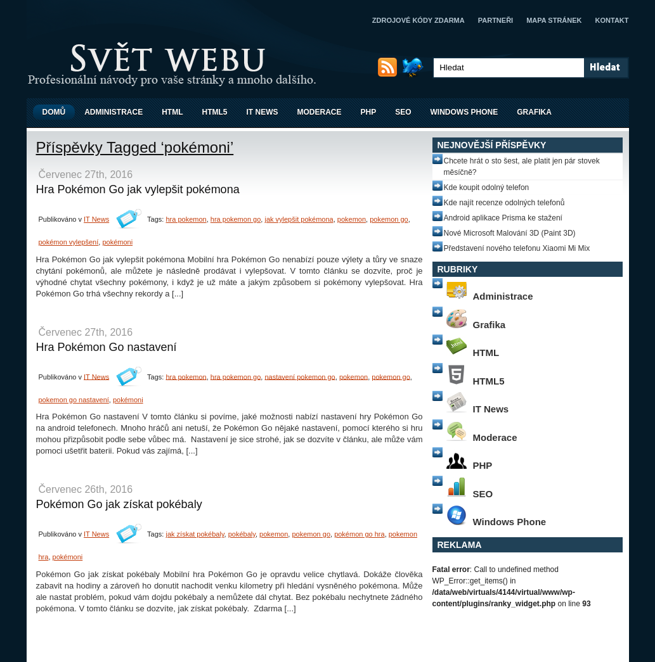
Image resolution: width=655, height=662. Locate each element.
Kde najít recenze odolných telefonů (504, 202)
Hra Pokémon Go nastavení (106, 347)
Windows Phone (464, 112)
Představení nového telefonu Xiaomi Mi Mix (517, 248)
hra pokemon (185, 219)
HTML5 (215, 112)
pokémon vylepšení (69, 242)
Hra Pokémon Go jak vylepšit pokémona (138, 189)
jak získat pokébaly (194, 534)
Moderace (319, 112)
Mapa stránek (553, 20)
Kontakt (612, 20)
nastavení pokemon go (299, 376)
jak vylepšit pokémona (298, 219)
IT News (262, 112)
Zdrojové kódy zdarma (418, 20)
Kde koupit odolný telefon (486, 187)
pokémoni (117, 242)
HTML (172, 112)
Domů (54, 112)
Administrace (113, 112)
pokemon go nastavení (74, 400)
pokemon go (389, 219)
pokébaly (242, 534)
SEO (403, 112)
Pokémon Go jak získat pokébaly (119, 504)
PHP (369, 112)
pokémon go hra (359, 534)
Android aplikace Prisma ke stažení (503, 217)
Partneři (495, 20)
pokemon (351, 219)
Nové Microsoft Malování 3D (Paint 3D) (510, 233)
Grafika (534, 112)
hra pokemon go (236, 219)
